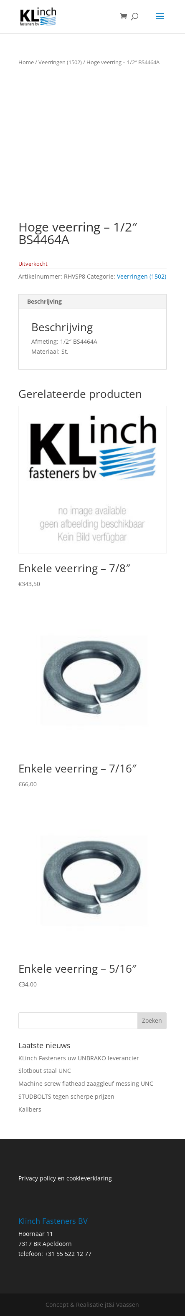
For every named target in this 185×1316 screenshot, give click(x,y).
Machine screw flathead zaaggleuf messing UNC (85, 1083)
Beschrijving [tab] (44, 301)
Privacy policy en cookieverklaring (65, 1178)
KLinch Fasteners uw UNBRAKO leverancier (78, 1058)
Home (26, 62)
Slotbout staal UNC (44, 1070)
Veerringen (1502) (60, 62)
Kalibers (29, 1109)
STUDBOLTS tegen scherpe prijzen (66, 1096)
